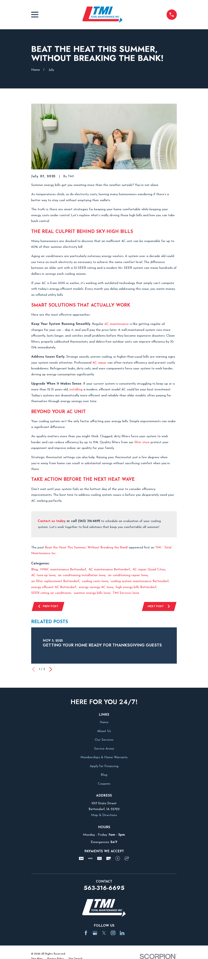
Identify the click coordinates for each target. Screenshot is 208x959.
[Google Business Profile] (95, 933)
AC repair (99, 362)
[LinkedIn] (122, 933)
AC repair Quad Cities (149, 569)
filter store (142, 442)
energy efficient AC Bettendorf (53, 587)
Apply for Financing (104, 766)
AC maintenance (116, 324)
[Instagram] (113, 933)
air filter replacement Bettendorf (55, 581)
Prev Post (48, 606)
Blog (34, 569)
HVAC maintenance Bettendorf (63, 569)
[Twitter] (104, 933)
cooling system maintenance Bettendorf (140, 581)
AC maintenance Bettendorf (109, 569)
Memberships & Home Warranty (104, 758)
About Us (104, 731)
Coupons (104, 784)
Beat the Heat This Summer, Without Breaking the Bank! (86, 547)
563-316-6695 (104, 888)
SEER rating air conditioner (51, 593)
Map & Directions (104, 815)
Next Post (158, 606)
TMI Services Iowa (126, 593)
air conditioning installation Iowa (81, 575)
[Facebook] (86, 933)
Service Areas (104, 749)
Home (104, 723)
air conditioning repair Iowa (128, 575)
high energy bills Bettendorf (136, 587)
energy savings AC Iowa (96, 587)
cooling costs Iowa (95, 581)
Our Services (104, 740)
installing (75, 389)
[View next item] (50, 670)
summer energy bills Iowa (92, 593)
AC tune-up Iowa (43, 575)
